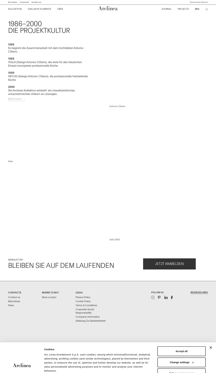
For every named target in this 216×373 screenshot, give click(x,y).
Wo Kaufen (12, 2)
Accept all (181, 325)
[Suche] (207, 10)
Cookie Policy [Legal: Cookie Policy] (83, 301)
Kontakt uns (36, 2)
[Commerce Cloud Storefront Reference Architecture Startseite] (108, 8)
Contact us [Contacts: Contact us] (14, 297)
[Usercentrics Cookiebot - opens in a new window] (22, 366)
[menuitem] (15, 9)
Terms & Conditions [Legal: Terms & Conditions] (86, 305)
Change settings (182, 336)
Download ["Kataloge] (24, 2)
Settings (49, 366)
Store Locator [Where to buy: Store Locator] (49, 297)
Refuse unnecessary (181, 347)
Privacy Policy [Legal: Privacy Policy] (83, 297)
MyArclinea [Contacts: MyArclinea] (14, 301)
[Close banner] (211, 322)
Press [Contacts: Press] (11, 305)
